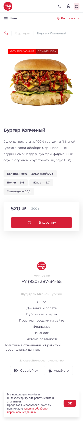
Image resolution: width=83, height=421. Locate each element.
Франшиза (41, 327)
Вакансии (41, 333)
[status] (41, 403)
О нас (41, 302)
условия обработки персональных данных (27, 410)
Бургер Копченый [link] (51, 33)
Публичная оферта (41, 314)
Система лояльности (41, 339)
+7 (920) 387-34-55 (41, 281)
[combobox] (68, 18)
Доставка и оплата (42, 308)
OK (70, 403)
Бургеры (22, 33)
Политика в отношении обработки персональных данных (32, 347)
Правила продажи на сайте (41, 320)
